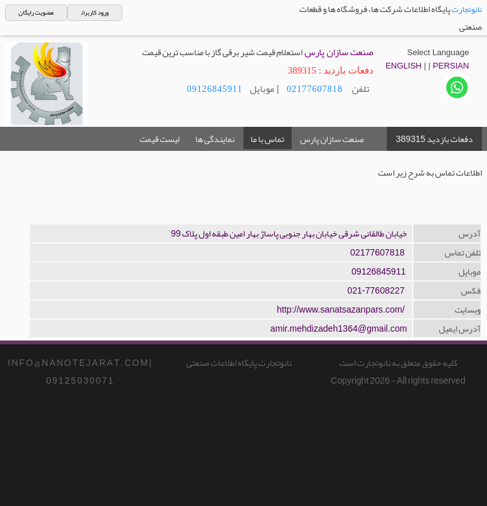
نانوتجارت (466, 9)
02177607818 (314, 89)
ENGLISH (404, 65)
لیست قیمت (159, 139)
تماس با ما (267, 139)
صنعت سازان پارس (332, 139)
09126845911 (214, 89)
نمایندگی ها (215, 139)
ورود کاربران (94, 12)
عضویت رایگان (35, 12)
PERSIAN (451, 65)
